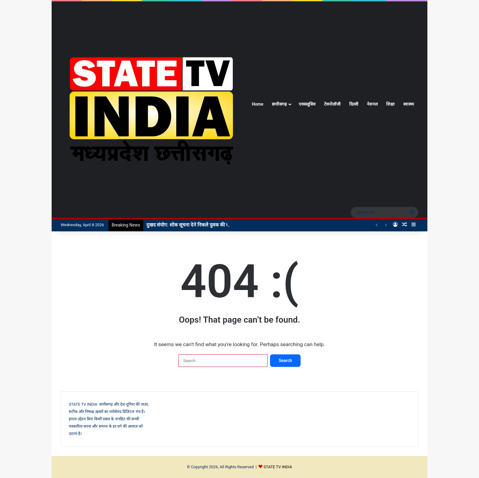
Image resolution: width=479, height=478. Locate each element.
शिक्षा (390, 104)
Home (257, 104)
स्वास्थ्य (408, 104)
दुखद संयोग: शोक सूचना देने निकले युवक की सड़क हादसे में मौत (203, 225)
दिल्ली (353, 104)
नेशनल (372, 104)
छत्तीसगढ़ (279, 104)
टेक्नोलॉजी (332, 104)
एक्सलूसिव (307, 104)
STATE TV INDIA (278, 467)
